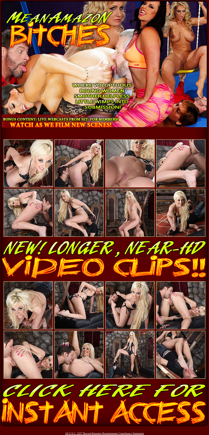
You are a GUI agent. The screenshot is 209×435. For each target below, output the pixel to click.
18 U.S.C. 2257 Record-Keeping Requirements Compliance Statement (104, 433)
